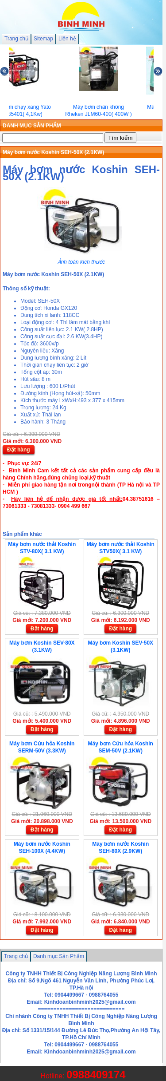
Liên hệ (67, 39)
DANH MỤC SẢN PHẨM (32, 126)
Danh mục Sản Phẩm (58, 956)
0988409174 (95, 1075)
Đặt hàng (18, 450)
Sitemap (43, 39)
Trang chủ (16, 39)
